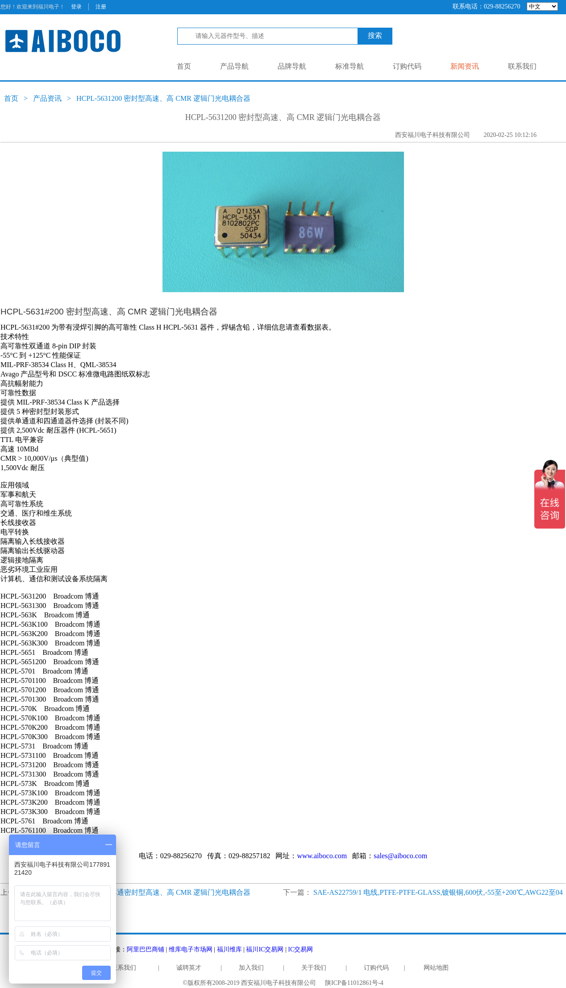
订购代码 (407, 66)
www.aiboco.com (322, 856)
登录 (76, 7)
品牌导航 (292, 66)
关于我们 (313, 967)
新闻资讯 (464, 66)
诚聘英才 (188, 967)
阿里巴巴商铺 (145, 949)
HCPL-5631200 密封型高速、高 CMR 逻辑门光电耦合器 (163, 98)
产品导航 (234, 66)
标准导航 (349, 66)
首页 (184, 66)
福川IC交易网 (264, 949)
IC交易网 (300, 949)
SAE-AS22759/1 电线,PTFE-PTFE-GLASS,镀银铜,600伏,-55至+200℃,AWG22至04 (438, 892)
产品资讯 (47, 98)
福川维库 (229, 949)
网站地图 (436, 967)
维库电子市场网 (190, 949)
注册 (101, 7)
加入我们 (251, 967)
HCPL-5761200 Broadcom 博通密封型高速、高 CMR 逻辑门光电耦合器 (140, 892)
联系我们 (522, 66)
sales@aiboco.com (400, 856)
